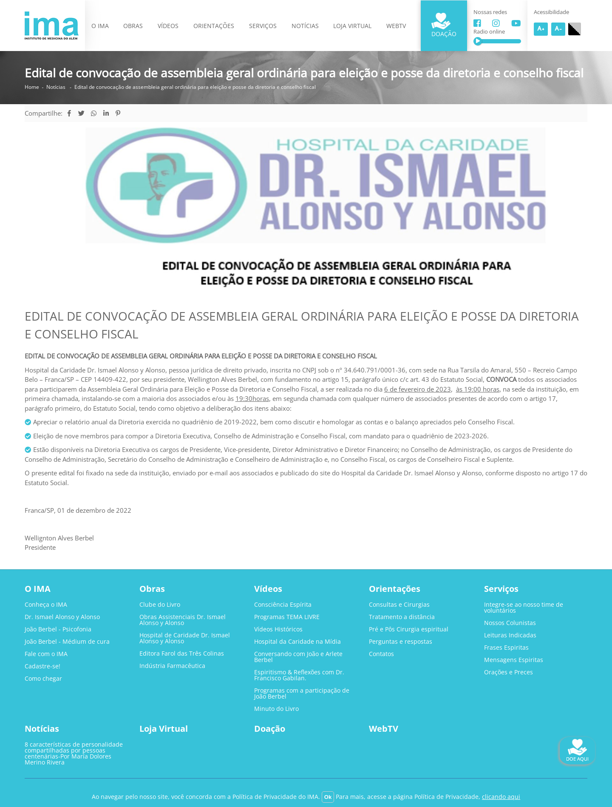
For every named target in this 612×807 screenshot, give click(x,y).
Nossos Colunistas (510, 623)
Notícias (305, 26)
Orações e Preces (508, 672)
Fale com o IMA (46, 654)
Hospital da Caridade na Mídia (297, 642)
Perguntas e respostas (400, 642)
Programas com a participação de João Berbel (301, 693)
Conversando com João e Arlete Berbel (298, 657)
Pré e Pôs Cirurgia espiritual (408, 629)
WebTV (396, 26)
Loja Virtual (352, 26)
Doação (443, 25)
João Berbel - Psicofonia (58, 629)
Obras (133, 26)
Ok (328, 797)
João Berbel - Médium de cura (67, 642)
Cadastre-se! (42, 666)
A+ (540, 29)
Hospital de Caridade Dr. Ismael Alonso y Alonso (184, 638)
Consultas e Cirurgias (399, 605)
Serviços (263, 26)
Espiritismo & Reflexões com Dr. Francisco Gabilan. (299, 675)
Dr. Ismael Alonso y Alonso (62, 617)
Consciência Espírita (283, 605)
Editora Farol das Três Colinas (181, 653)
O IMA (100, 26)
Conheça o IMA (46, 605)
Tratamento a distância (402, 617)
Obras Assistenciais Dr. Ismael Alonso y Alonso (182, 620)
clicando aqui (501, 797)
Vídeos (168, 26)
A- (558, 29)
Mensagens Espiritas (513, 660)
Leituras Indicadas (510, 635)
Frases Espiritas (506, 648)
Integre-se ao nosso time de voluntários (523, 608)
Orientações (213, 26)
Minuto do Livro (276, 709)
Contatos (381, 654)
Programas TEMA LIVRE (287, 617)
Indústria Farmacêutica (172, 666)
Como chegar (43, 679)
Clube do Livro (159, 605)
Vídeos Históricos (278, 629)
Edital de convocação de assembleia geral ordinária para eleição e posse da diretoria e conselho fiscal (195, 87)
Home (32, 87)
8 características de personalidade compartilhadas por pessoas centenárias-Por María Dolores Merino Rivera (74, 753)
